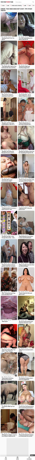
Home (6, 458)
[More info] (16, 35)
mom (3, 5)
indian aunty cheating (17, 5)
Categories (29, 458)
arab (25, 5)
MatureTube (7, 2)
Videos (17, 458)
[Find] (33, 2)
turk (30, 5)
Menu (32, 455)
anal (8, 5)
